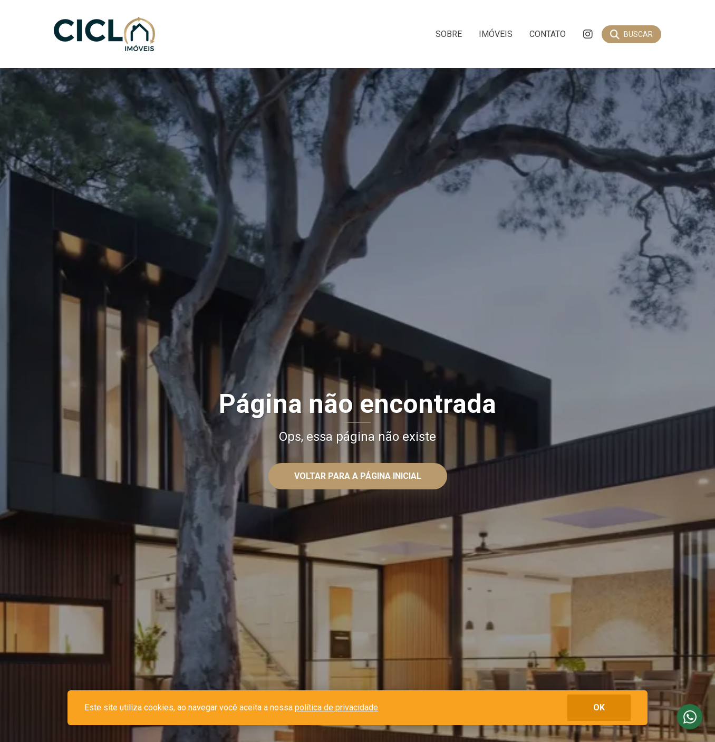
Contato (547, 34)
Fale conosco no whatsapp (689, 716)
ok (599, 707)
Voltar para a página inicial (357, 476)
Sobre (449, 34)
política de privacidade (336, 707)
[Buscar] (631, 34)
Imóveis (496, 34)
